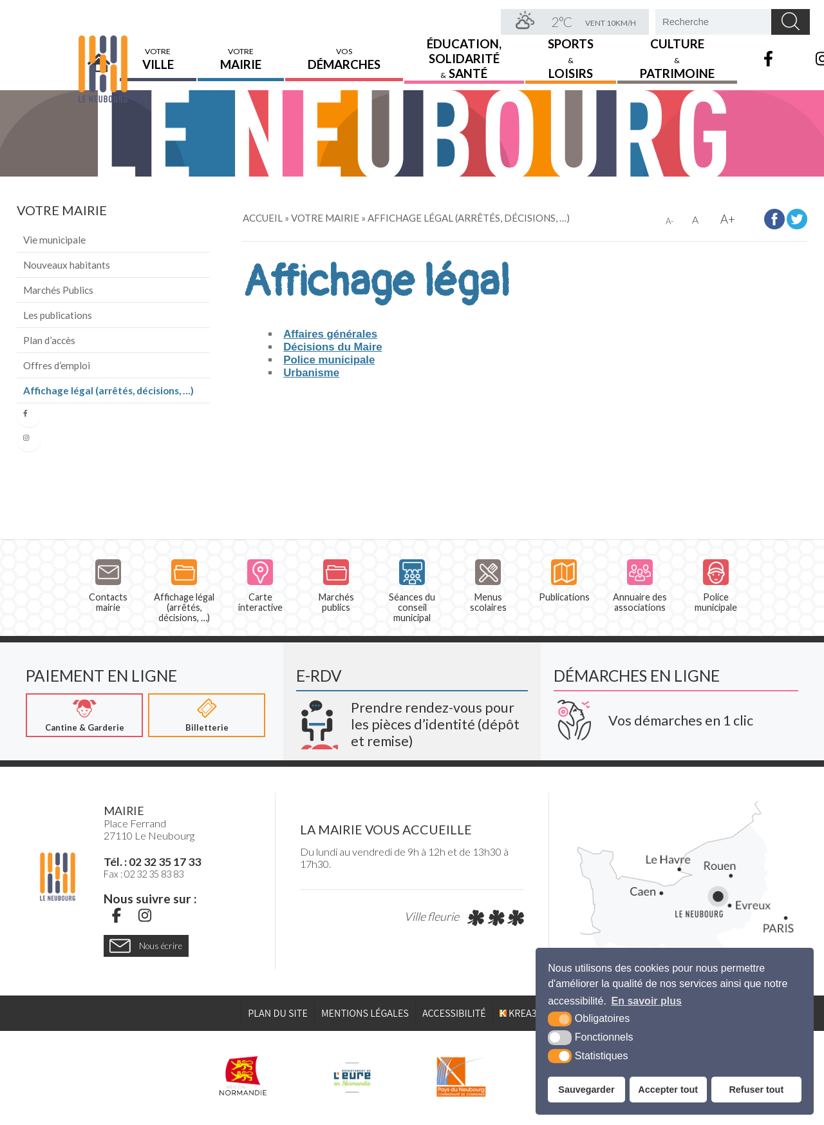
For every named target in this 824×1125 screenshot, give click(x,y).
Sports (571, 49)
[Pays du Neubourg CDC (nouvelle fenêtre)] (461, 1076)
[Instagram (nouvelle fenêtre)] (145, 916)
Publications (564, 580)
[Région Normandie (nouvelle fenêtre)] (243, 1076)
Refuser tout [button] (756, 1089)
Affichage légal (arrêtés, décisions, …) (108, 390)
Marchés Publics (58, 290)
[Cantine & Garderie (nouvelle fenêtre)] (84, 715)
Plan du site (278, 1013)
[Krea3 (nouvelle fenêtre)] (412, 719)
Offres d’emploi (56, 365)
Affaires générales (330, 334)
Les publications (57, 315)
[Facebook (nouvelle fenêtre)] (116, 916)
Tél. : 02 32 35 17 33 (152, 862)
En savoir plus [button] (647, 1000)
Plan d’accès (49, 340)
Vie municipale (54, 239)
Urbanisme (311, 373)
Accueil (99, 49)
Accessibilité (454, 1013)
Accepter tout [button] (668, 1089)
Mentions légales (365, 1013)
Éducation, (464, 49)
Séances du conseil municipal (412, 591)
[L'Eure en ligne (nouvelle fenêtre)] (352, 1076)
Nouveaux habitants (66, 265)
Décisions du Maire (332, 347)
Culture (677, 49)
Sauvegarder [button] (586, 1089)
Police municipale (329, 360)
